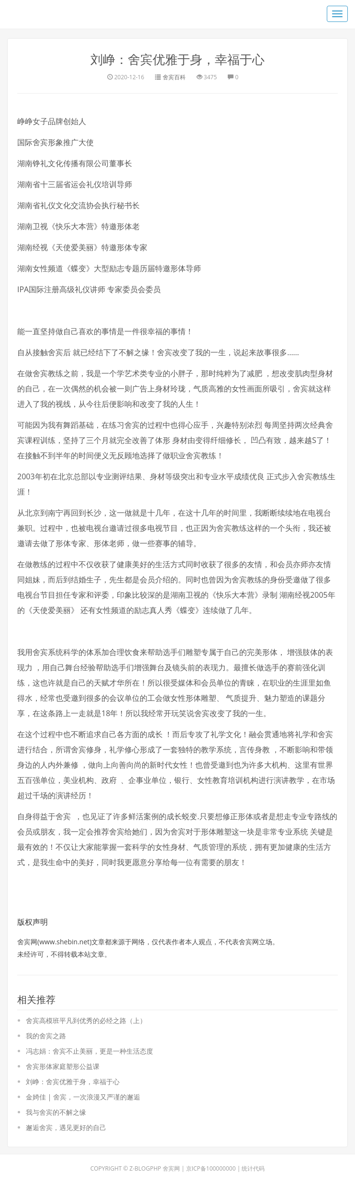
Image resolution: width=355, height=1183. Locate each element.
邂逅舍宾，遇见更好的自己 (66, 1127)
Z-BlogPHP (145, 1168)
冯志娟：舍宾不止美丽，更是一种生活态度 (89, 1051)
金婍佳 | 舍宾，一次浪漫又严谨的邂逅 (83, 1096)
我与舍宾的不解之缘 (56, 1112)
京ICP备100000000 (211, 1168)
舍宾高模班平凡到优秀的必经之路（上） (86, 1020)
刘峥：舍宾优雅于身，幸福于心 (177, 59)
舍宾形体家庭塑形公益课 (63, 1066)
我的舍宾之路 (46, 1035)
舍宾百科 (174, 77)
